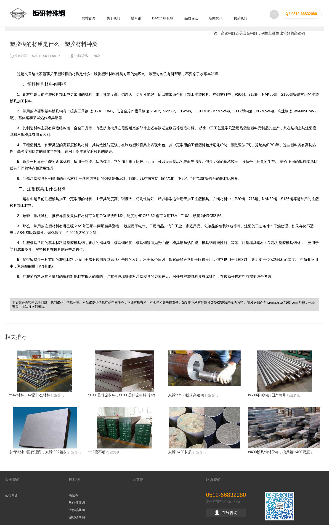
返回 (308, 27)
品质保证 (191, 12)
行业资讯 (64, 27)
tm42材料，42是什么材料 (29, 399)
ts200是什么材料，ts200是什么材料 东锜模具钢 (127, 399)
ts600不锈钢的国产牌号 (267, 399)
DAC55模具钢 (162, 12)
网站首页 (89, 12)
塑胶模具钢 (77, 521)
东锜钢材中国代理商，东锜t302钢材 (38, 456)
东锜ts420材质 (180, 456)
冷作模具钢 (77, 514)
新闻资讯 (216, 12)
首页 (34, 27)
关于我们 (113, 12)
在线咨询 (226, 516)
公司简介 (11, 499)
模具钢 (136, 12)
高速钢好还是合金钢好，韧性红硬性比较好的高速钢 (263, 37)
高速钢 (73, 499)
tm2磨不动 (97, 456)
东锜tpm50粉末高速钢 (186, 399)
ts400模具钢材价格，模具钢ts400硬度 (279, 456)
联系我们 (240, 12)
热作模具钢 (77, 506)
